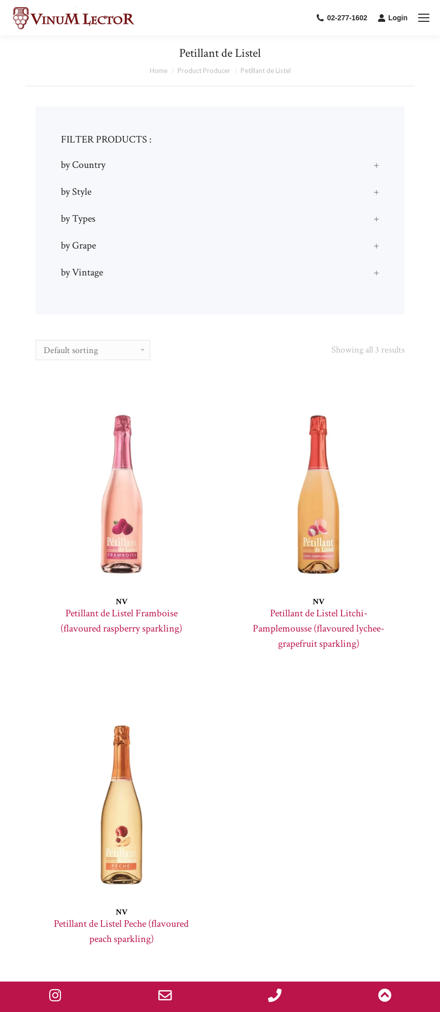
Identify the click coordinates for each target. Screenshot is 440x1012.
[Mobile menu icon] (424, 18)
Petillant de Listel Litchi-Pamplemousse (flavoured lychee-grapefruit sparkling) (318, 628)
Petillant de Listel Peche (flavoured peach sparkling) (121, 931)
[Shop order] (93, 350)
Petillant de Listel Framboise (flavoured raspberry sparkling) (121, 621)
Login (393, 18)
